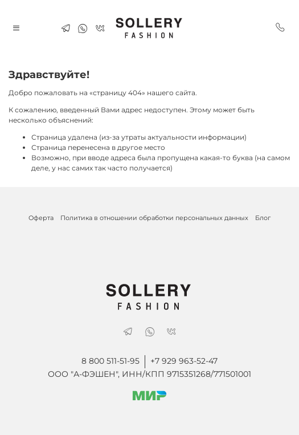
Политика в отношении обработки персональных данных (154, 218)
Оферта (41, 218)
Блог (263, 218)
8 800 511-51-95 (110, 360)
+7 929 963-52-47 (184, 360)
